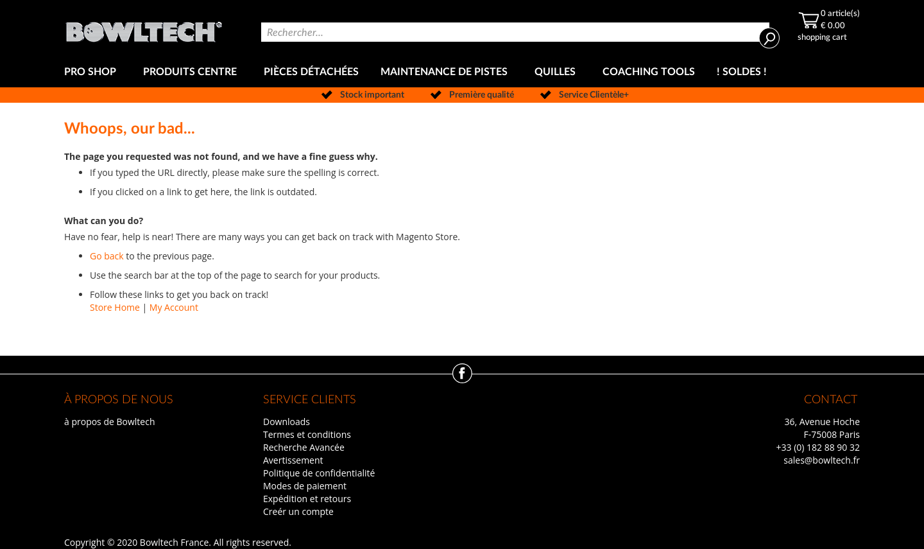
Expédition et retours (307, 498)
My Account (174, 307)
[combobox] (515, 32)
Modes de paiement (304, 486)
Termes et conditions (307, 434)
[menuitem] (92, 72)
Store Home (115, 307)
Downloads (286, 421)
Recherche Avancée (304, 447)
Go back (107, 256)
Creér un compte (298, 511)
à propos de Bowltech (109, 421)
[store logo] (143, 28)
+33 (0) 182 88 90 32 (818, 447)
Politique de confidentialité (319, 473)
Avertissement (293, 460)
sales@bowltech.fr (821, 460)
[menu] (462, 72)
